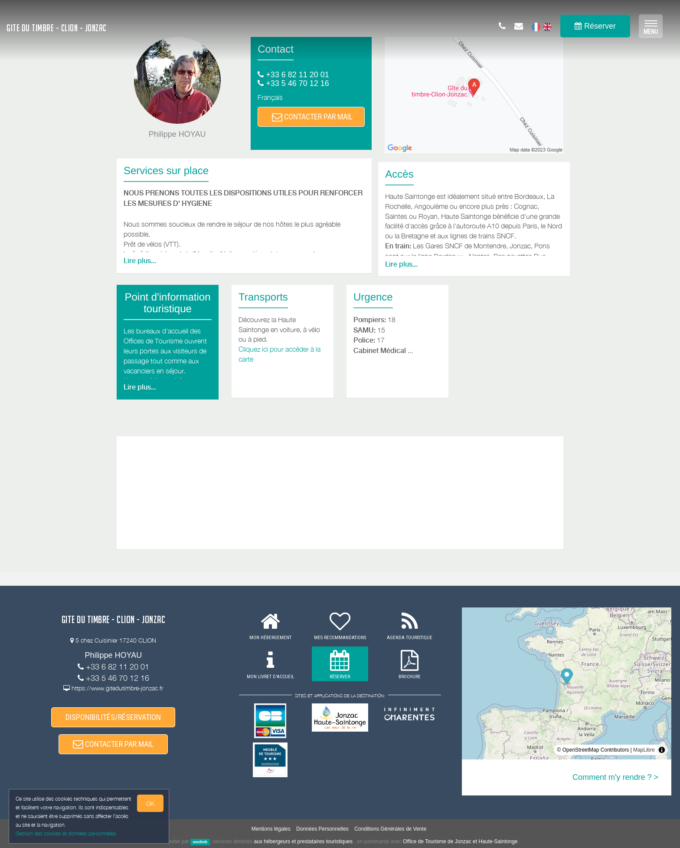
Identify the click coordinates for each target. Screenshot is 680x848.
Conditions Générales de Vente (390, 829)
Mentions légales (271, 829)
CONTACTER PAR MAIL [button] (312, 116)
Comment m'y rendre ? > (615, 777)
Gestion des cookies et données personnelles (66, 833)
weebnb (200, 842)
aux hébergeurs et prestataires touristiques (303, 841)
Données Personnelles (322, 829)
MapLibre (644, 750)
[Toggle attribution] (662, 750)
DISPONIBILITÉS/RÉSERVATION (113, 717)
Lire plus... (140, 261)
